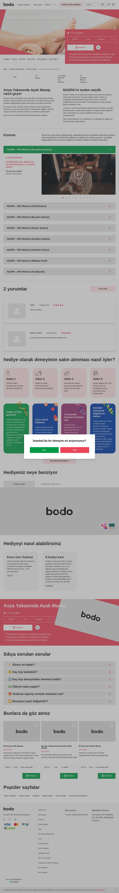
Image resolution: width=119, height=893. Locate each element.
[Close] (92, 437)
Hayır (75, 450)
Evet (44, 450)
